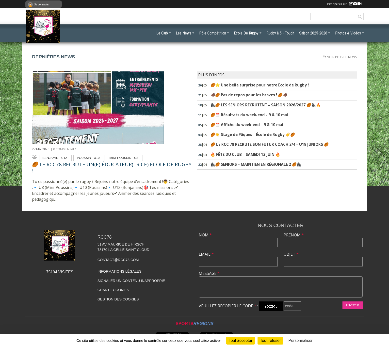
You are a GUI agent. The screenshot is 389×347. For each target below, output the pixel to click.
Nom (205, 235)
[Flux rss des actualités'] (325, 57)
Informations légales (119, 271)
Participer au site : (344, 4)
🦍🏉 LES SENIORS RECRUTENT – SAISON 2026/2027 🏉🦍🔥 (266, 105)
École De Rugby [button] (246, 33)
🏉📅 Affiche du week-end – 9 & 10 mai (247, 124)
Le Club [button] (162, 33)
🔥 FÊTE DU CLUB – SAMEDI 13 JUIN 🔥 (245, 154)
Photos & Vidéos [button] (348, 33)
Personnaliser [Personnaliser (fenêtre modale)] (301, 340)
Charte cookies (113, 290)
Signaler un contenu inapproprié (131, 281)
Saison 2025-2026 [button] (313, 33)
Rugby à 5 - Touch (280, 33)
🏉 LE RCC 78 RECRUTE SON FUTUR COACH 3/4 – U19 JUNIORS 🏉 (270, 144)
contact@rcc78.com (118, 260)
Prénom (294, 235)
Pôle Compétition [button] (212, 33)
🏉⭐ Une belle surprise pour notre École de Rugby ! (260, 85)
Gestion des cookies (118, 299)
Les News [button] (183, 33)
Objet (291, 254)
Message (209, 273)
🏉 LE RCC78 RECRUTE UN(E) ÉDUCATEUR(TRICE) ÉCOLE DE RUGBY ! (112, 167)
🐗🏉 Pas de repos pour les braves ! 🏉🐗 (249, 95)
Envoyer (352, 305)
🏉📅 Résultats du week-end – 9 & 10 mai (249, 114)
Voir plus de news (342, 57)
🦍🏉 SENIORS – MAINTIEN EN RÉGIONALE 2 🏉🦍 (256, 164)
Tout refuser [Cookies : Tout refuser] (270, 340)
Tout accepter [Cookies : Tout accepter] (240, 340)
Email (206, 254)
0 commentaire (65, 149)
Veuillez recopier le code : (228, 306)
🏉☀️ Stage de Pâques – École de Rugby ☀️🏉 (253, 134)
